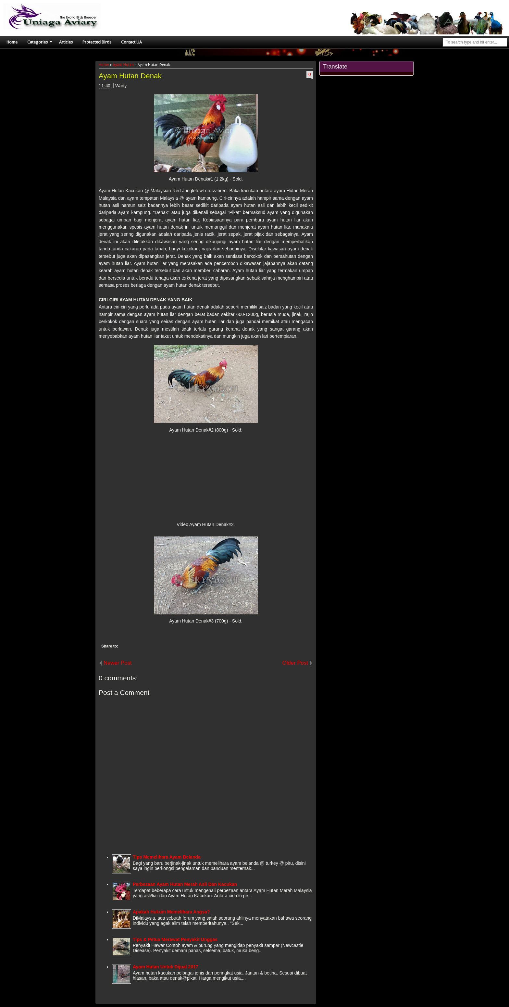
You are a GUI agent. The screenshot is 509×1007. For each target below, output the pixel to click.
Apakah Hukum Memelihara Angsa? (171, 911)
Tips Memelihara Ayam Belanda (167, 857)
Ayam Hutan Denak (130, 76)
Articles (66, 42)
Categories (37, 42)
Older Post (295, 663)
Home (12, 42)
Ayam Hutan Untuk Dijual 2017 (165, 966)
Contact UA (131, 42)
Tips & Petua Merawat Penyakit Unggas (175, 939)
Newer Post (118, 663)
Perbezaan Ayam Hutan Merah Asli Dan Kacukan (185, 884)
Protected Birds (96, 42)
